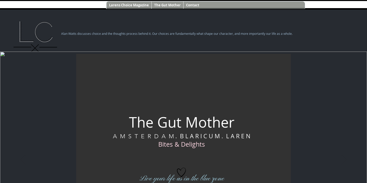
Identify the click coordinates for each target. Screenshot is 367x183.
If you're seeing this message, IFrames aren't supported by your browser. (183, 91)
